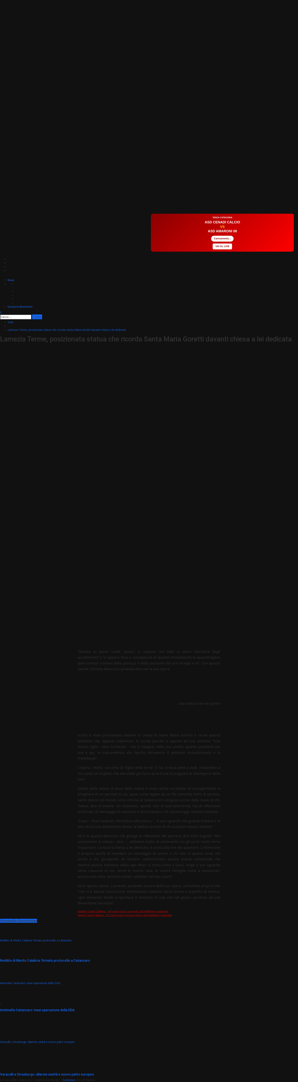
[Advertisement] (69, 202)
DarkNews (69, 1080)
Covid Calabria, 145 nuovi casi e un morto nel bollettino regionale (123, 911)
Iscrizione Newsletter (20, 306)
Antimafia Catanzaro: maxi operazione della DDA (30, 983)
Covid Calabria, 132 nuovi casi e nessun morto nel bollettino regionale (125, 915)
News (11, 280)
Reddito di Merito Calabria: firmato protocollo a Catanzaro (36, 940)
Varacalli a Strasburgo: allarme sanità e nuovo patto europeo (37, 1042)
